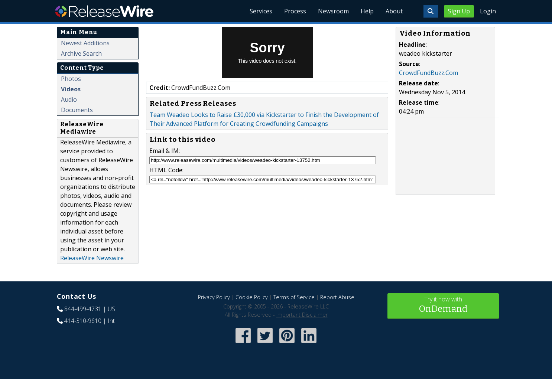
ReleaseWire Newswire (92, 258)
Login (488, 11)
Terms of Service (294, 297)
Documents (77, 110)
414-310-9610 (82, 321)
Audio (69, 99)
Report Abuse (337, 297)
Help (367, 11)
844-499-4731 (82, 309)
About (394, 11)
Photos (71, 79)
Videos (71, 89)
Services (261, 11)
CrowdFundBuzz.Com (428, 73)
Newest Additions (85, 43)
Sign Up (459, 11)
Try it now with (443, 305)
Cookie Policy (252, 297)
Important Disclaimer (302, 314)
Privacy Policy (214, 297)
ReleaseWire (104, 11)
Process (295, 11)
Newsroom (333, 11)
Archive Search (81, 53)
